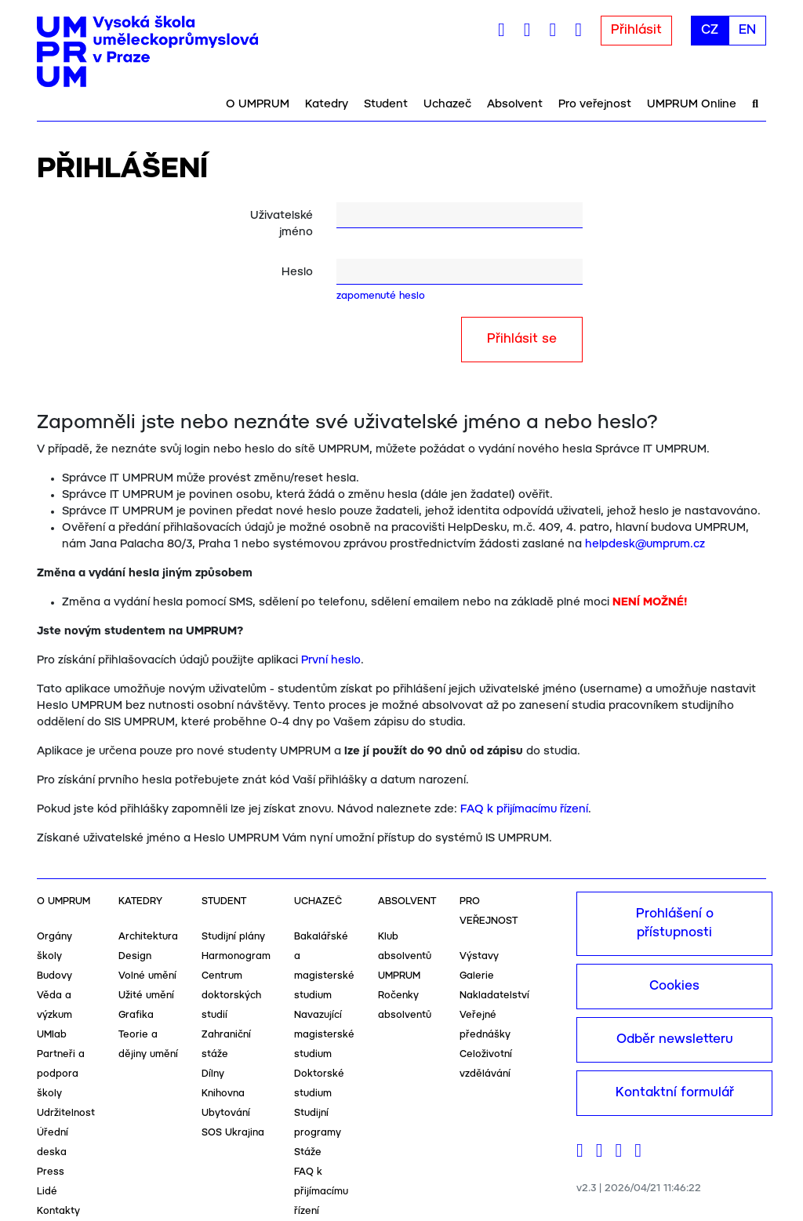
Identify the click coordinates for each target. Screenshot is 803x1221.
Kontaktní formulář (675, 1093)
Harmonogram (236, 956)
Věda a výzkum (54, 1005)
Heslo (297, 272)
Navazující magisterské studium (324, 1035)
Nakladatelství (494, 995)
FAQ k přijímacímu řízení (524, 809)
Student (386, 104)
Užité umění (146, 995)
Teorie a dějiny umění (148, 1044)
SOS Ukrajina (233, 1132)
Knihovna (223, 1093)
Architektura (148, 936)
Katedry (326, 104)
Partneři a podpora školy (61, 1074)
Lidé (47, 1191)
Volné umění (147, 976)
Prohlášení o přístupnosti (675, 923)
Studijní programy (317, 1123)
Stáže (308, 1152)
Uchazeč (447, 104)
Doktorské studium (319, 1084)
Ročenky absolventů (404, 1005)
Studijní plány (233, 936)
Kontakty (58, 1211)
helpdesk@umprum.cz (645, 544)
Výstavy (479, 956)
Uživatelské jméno (281, 224)
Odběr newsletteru (674, 1039)
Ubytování (226, 1113)
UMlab (52, 1034)
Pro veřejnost (594, 104)
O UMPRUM (257, 104)
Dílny (213, 1074)
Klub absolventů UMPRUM (404, 956)
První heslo (331, 660)
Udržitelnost (66, 1113)
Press (50, 1172)
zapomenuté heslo (380, 296)
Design (134, 956)
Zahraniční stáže (226, 1044)
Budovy (54, 976)
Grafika (136, 1015)
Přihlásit (636, 30)
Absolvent (515, 104)
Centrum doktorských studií (231, 995)
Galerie (477, 976)
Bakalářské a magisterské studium (324, 966)
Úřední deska (52, 1142)
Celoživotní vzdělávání (486, 1064)
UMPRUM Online (691, 104)
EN (747, 30)
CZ (709, 30)
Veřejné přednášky (485, 1025)
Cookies (674, 986)
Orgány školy (54, 946)
